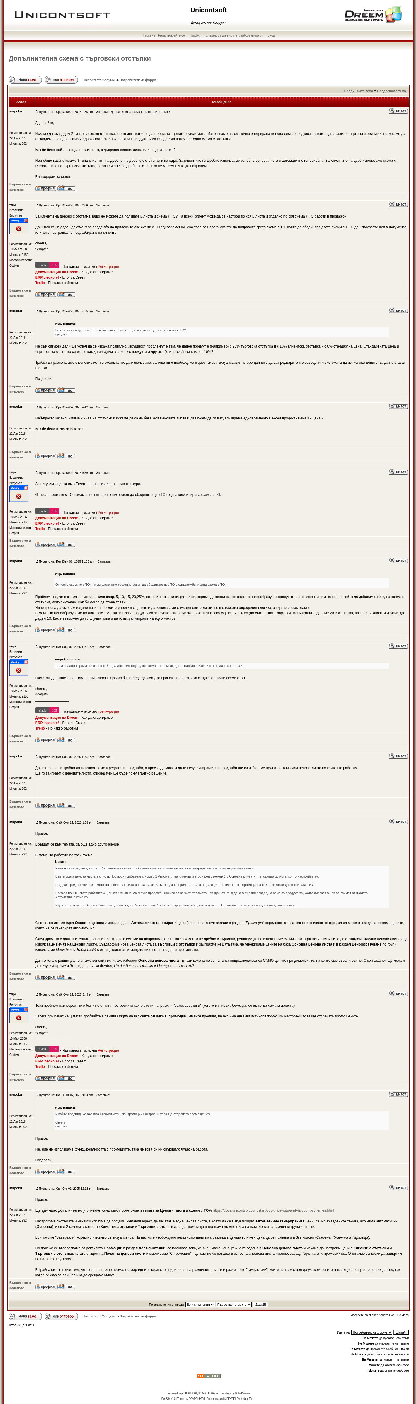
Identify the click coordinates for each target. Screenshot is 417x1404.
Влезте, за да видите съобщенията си (234, 35)
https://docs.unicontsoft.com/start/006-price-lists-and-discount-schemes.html (273, 1210)
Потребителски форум (137, 80)
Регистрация (108, 267)
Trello (40, 283)
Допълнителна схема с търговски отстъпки (80, 58)
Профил (195, 35)
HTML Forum (206, 1398)
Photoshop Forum (246, 1398)
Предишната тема (358, 91)
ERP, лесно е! (47, 277)
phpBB (185, 1393)
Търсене (148, 35)
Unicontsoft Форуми (98, 80)
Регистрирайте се (171, 35)
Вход (271, 35)
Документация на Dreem (56, 272)
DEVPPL (193, 1398)
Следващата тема (391, 91)
